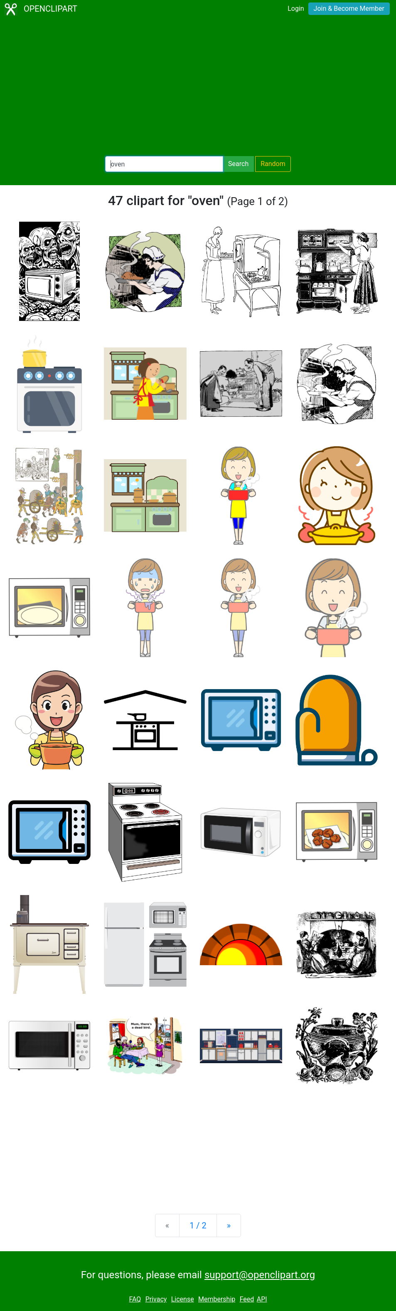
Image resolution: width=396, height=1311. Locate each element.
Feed (247, 1299)
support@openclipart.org (259, 1275)
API (262, 1299)
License (182, 1299)
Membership (216, 1299)
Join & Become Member (349, 8)
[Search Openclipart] (164, 164)
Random (273, 164)
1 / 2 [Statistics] (198, 1225)
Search (238, 164)
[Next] (228, 1225)
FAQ (135, 1299)
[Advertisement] (198, 87)
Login (296, 8)
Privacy (156, 1299)
